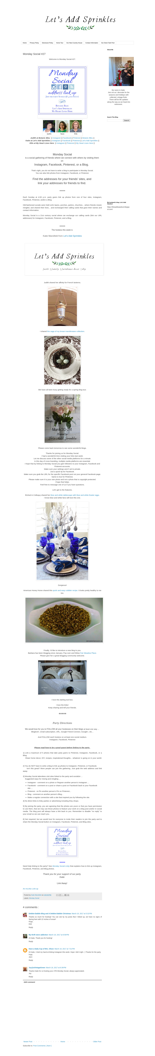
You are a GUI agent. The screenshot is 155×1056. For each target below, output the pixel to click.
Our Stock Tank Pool (107, 43)
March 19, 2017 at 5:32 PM (82, 914)
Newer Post (27, 1042)
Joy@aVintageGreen (37, 968)
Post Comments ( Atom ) (42, 1046)
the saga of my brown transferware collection (65, 331)
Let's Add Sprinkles (90, 141)
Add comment (29, 982)
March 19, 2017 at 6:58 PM (59, 935)
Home (25, 43)
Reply (31, 927)
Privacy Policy (34, 43)
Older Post (97, 1042)
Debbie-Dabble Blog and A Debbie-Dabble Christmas (50, 914)
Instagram (57, 138)
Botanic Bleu (87, 138)
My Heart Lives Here (84, 143)
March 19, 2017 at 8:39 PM (56, 968)
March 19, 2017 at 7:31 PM (64, 949)
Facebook (67, 138)
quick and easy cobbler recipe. (65, 590)
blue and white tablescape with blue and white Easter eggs (75, 495)
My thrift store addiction (38, 935)
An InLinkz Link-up (30, 889)
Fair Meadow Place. (88, 653)
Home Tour (59, 43)
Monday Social (34, 898)
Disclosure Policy (47, 43)
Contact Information (91, 43)
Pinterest (77, 138)
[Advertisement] (118, 161)
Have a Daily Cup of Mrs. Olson (41, 949)
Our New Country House (74, 43)
